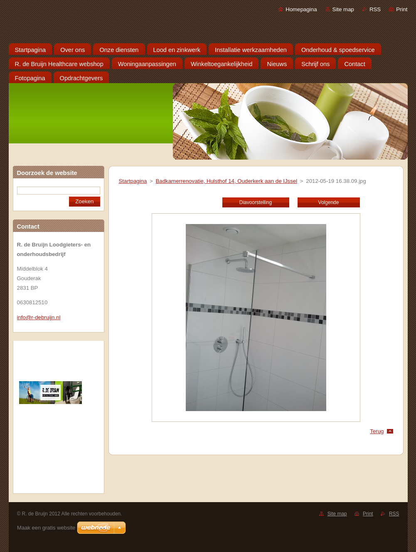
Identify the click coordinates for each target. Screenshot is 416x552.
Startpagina (133, 181)
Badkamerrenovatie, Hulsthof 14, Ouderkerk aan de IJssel (226, 181)
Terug (377, 431)
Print (401, 9)
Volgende (328, 202)
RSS (375, 9)
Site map (343, 9)
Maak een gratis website (46, 528)
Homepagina (301, 9)
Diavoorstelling (255, 202)
